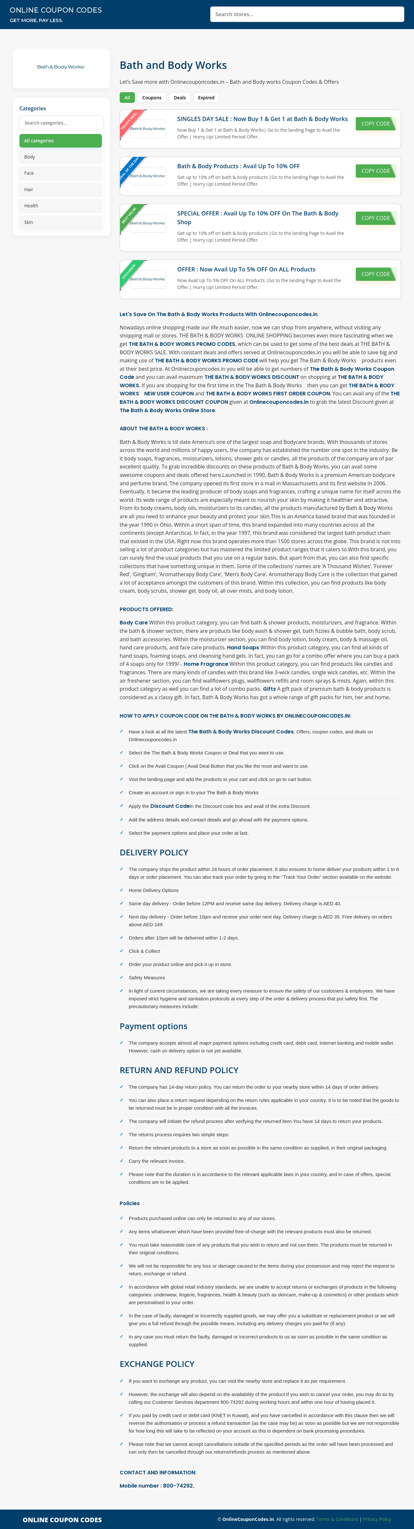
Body (29, 157)
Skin (28, 222)
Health (31, 206)
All (127, 97)
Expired (206, 97)
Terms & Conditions (337, 1519)
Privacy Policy (377, 1519)
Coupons (151, 97)
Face (29, 173)
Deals (180, 97)
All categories (39, 141)
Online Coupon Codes (58, 10)
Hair (28, 189)
